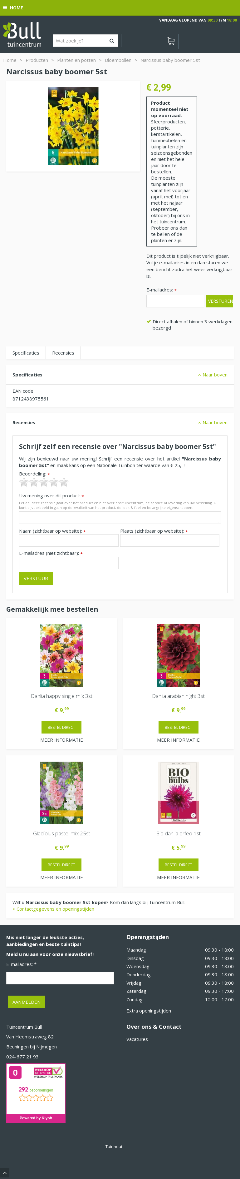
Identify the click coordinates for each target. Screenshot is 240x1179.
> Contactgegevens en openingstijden (53, 909)
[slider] (44, 482)
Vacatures (137, 1039)
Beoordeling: (34, 473)
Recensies (63, 353)
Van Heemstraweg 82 (30, 1036)
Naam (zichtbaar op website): (52, 531)
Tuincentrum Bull (24, 1027)
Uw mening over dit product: (51, 495)
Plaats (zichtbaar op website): (154, 531)
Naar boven (215, 374)
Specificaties (25, 353)
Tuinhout (113, 1146)
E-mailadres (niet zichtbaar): (51, 553)
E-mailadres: (161, 290)
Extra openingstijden (148, 1010)
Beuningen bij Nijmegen (31, 1046)
